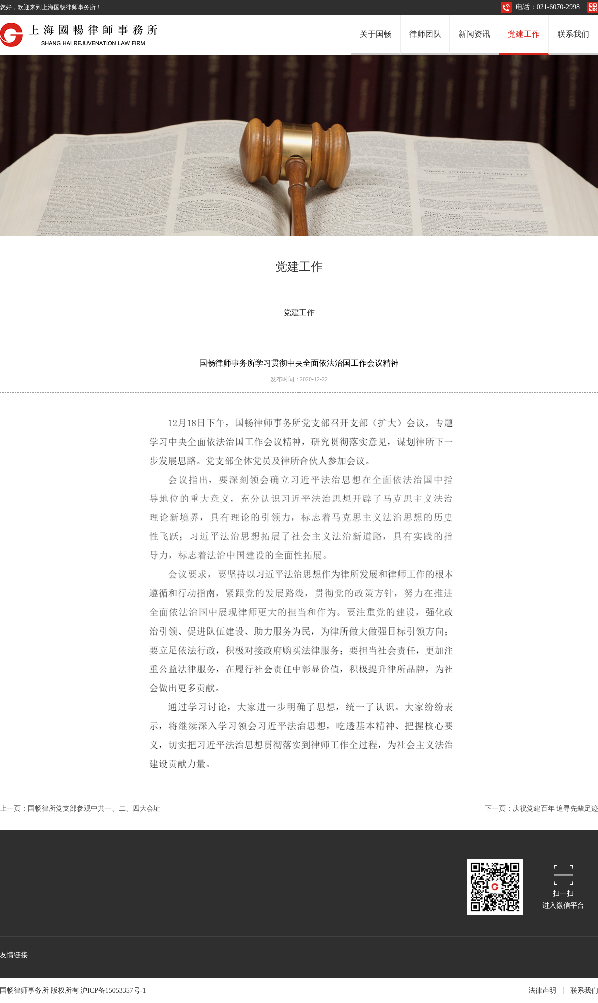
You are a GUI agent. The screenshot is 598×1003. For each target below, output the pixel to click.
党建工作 (524, 34)
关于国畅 (376, 34)
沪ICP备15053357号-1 (114, 990)
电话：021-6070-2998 (548, 7)
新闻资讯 (474, 34)
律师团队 (425, 34)
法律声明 (542, 990)
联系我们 (573, 34)
